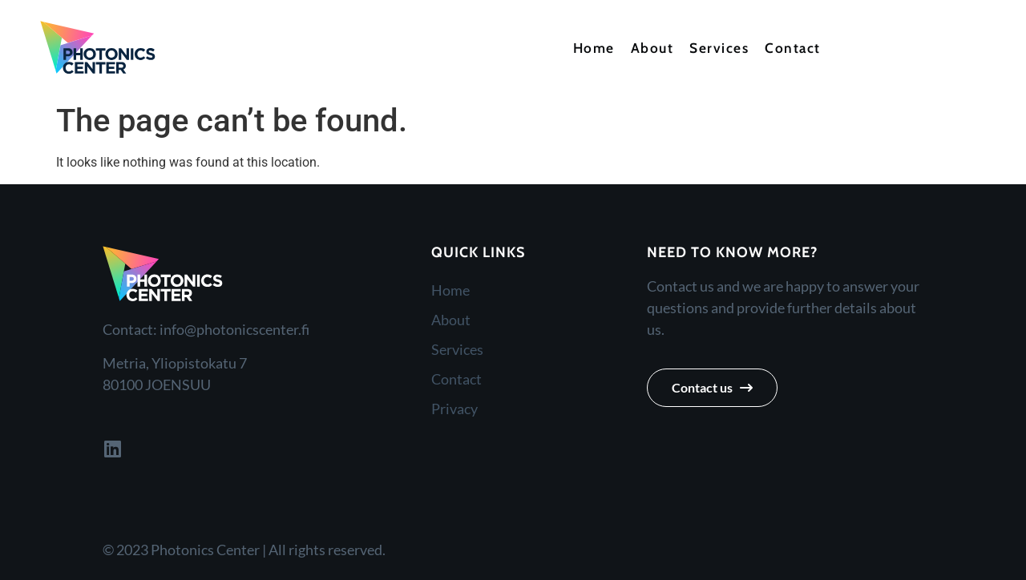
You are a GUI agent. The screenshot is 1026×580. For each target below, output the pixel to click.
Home (594, 47)
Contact (793, 47)
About (652, 47)
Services (719, 47)
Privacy (454, 408)
